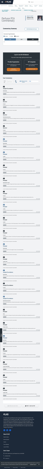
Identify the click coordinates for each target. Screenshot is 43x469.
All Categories (5, 10)
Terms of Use (23, 467)
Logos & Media (6, 446)
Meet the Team (6, 436)
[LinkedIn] (4, 430)
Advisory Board (6, 439)
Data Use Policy (7, 467)
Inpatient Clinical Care (16, 10)
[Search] (36, 2)
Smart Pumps (5, 11)
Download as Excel (23, 82)
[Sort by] (10, 82)
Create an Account (9, 97)
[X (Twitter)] (10, 430)
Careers (4, 441)
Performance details (32, 29)
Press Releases (6, 444)
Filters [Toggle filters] (1, 335)
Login (4, 97)
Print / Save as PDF (30, 405)
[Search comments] (35, 81)
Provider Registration (13, 69)
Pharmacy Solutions (28, 10)
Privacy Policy (15, 467)
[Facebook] (7, 430)
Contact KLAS (31, 69)
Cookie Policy (33, 464)
